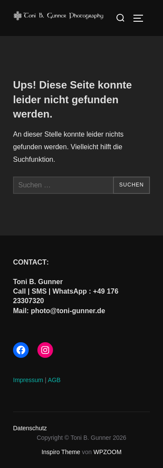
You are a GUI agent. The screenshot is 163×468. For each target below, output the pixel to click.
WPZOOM (107, 451)
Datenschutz (30, 428)
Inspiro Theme (60, 451)
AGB (54, 379)
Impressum (28, 379)
